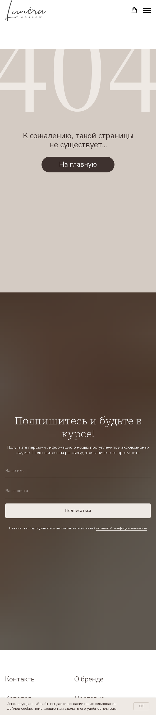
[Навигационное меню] (147, 10)
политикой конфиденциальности (121, 528)
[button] (134, 10)
